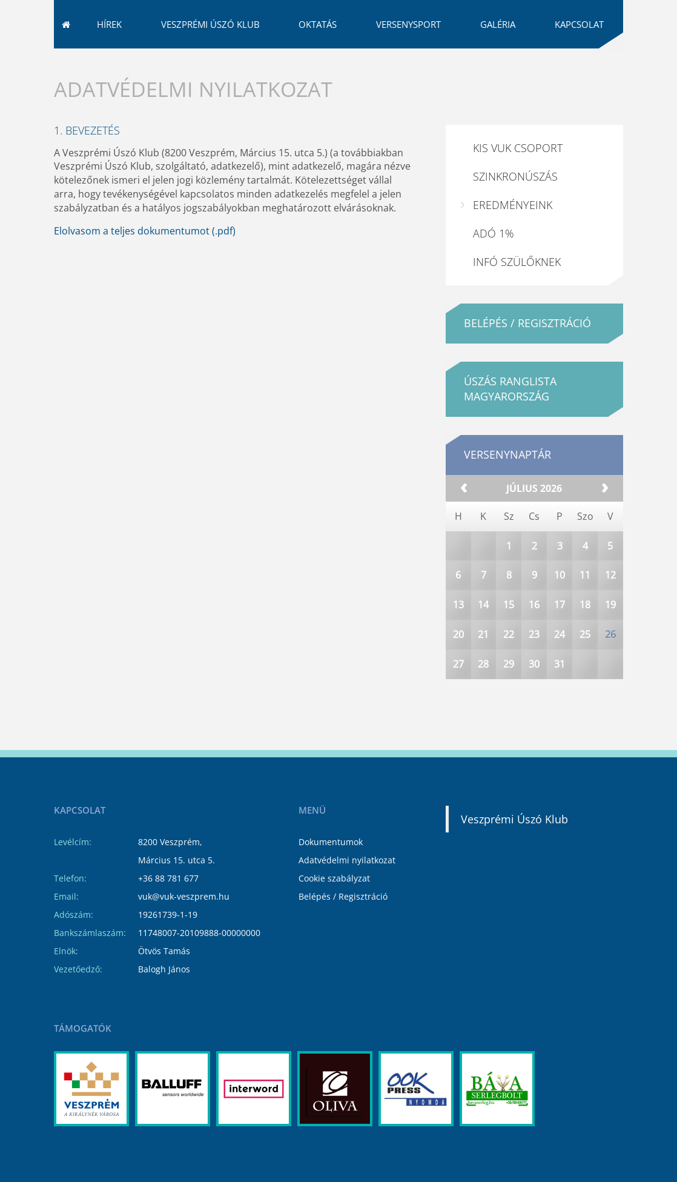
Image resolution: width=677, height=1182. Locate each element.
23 (534, 667)
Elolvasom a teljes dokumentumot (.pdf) (145, 264)
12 (610, 608)
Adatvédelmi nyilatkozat (347, 860)
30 (534, 697)
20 (458, 667)
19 (610, 638)
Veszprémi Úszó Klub (210, 57)
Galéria (497, 57)
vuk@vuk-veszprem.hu (530, 17)
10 (559, 608)
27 (458, 697)
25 (585, 667)
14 (483, 638)
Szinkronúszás (515, 209)
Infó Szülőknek (517, 295)
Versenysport (408, 57)
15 (508, 638)
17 (559, 638)
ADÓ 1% (493, 266)
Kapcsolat (579, 57)
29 (508, 697)
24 (559, 667)
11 (585, 608)
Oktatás (318, 57)
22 (508, 667)
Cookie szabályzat (334, 878)
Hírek (109, 57)
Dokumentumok (331, 842)
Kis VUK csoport (518, 181)
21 (483, 667)
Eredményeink (512, 238)
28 (483, 697)
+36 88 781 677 (168, 878)
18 (585, 638)
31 (559, 697)
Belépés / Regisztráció (343, 896)
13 (458, 638)
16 (534, 638)
